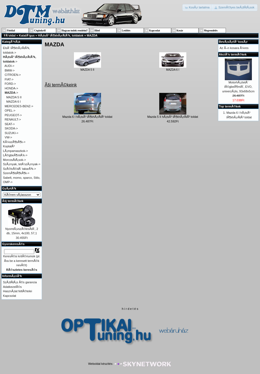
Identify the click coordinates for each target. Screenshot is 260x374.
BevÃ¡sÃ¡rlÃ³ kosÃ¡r (233, 41)
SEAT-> (10, 124)
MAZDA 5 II (87, 68)
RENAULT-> (13, 119)
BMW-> (10, 70)
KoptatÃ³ (9, 146)
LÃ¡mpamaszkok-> (15, 150)
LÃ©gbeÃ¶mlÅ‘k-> (15, 155)
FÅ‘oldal (9, 35)
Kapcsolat (9, 295)
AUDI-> (9, 65)
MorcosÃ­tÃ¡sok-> (14, 159)
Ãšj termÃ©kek (12, 201)
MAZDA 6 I (172, 68)
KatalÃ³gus (27, 35)
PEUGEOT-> (13, 115)
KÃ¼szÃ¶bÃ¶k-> (14, 142)
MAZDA (92, 35)
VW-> (8, 137)
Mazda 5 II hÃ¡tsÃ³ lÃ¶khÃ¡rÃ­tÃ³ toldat (172, 116)
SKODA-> (11, 128)
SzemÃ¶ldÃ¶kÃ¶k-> (16, 173)
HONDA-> (11, 88)
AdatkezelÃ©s (12, 286)
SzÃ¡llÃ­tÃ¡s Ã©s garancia (20, 282)
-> (11, 92)
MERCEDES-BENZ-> (19, 106)
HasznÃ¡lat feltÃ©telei (17, 291)
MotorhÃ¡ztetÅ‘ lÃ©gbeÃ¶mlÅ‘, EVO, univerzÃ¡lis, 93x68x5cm (238, 87)
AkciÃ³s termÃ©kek (232, 54)
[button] (197, 7)
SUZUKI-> (11, 133)
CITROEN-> (13, 74)
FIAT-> (9, 79)
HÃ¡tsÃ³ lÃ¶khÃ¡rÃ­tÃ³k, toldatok (60, 35)
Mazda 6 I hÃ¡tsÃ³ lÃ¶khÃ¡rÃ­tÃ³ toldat (87, 116)
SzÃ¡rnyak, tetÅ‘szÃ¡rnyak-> (21, 164)
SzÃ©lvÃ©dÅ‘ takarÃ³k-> (19, 168)
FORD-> (10, 83)
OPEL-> (10, 110)
